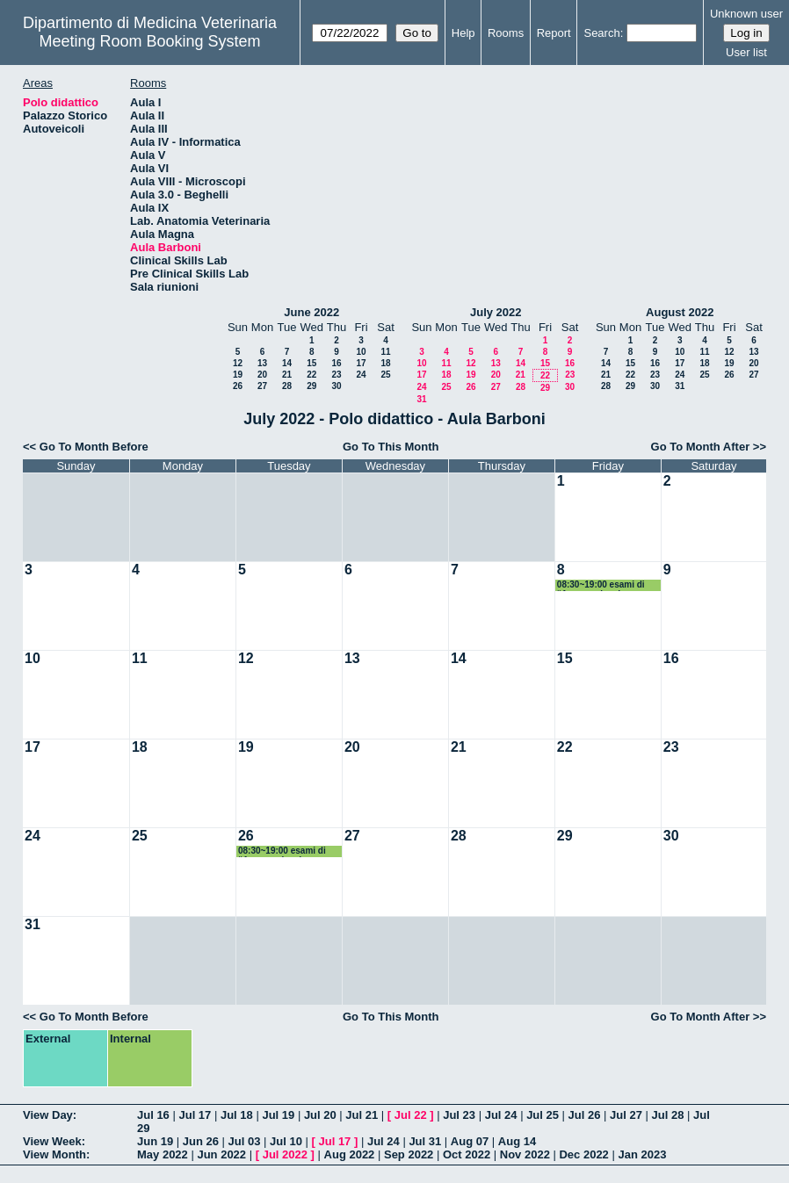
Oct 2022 (466, 1154)
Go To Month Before (94, 446)
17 (361, 363)
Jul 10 (286, 1141)
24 (361, 374)
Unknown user (746, 13)
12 (237, 363)
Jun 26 (201, 1141)
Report (554, 33)
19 (237, 374)
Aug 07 (470, 1141)
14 (287, 363)
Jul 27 (626, 1115)
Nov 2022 (525, 1154)
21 (287, 374)
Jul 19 (278, 1115)
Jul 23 (459, 1115)
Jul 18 (237, 1115)
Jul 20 (320, 1115)
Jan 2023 (642, 1154)
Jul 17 (194, 1115)
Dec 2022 (583, 1154)
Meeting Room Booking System (149, 41)
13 (262, 363)
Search (601, 33)
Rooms (506, 33)
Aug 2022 (349, 1154)
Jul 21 (361, 1115)
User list (746, 52)
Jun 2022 (221, 1154)
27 (262, 386)
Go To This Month (391, 446)
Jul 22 (410, 1115)
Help (463, 33)
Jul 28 (668, 1115)
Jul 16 (153, 1115)
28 (287, 386)
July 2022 (496, 312)
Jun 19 (155, 1141)
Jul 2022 (285, 1154)
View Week (52, 1141)
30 (336, 386)
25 (385, 374)
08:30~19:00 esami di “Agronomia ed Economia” (601, 585)
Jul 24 (501, 1115)
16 (336, 363)
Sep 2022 (408, 1154)
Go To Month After (700, 446)
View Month (54, 1154)
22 (311, 374)
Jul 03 (244, 1141)
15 (311, 363)
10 (361, 352)
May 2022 (162, 1154)
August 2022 (679, 312)
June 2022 (311, 312)
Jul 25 (542, 1115)
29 (311, 386)
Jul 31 (425, 1141)
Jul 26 (584, 1115)
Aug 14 (517, 1141)
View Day (48, 1115)
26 (237, 386)
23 (336, 374)
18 (385, 363)
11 (385, 352)
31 (421, 399)
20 (262, 374)
